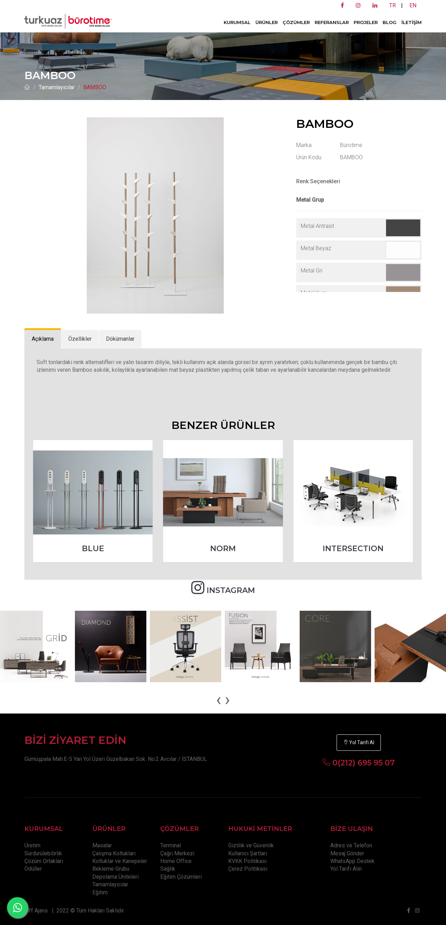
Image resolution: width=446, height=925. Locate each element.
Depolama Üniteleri (115, 876)
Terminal (170, 845)
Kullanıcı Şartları (247, 853)
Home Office (176, 861)
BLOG (390, 22)
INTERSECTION (353, 548)
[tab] (42, 339)
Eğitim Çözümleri (181, 876)
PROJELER (366, 22)
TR (392, 5)
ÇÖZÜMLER (296, 22)
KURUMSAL (237, 22)
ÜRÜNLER (266, 22)
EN (412, 5)
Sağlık (167, 868)
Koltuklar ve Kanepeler (119, 861)
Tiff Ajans (36, 910)
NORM (223, 548)
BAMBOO (94, 87)
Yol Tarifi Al (358, 742)
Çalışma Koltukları (114, 853)
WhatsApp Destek (352, 861)
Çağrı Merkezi (177, 853)
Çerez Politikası (247, 868)
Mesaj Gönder (347, 853)
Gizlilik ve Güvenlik (251, 845)
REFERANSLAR (332, 22)
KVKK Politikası (247, 861)
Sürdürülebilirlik (43, 853)
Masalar (102, 845)
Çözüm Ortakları (43, 861)
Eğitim (100, 892)
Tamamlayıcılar (57, 87)
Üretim (32, 845)
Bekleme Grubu (110, 868)
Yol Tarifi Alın (346, 868)
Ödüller (33, 868)
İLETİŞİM (411, 22)
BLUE (93, 548)
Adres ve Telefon (351, 845)
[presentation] (218, 699)
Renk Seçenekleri (318, 181)
